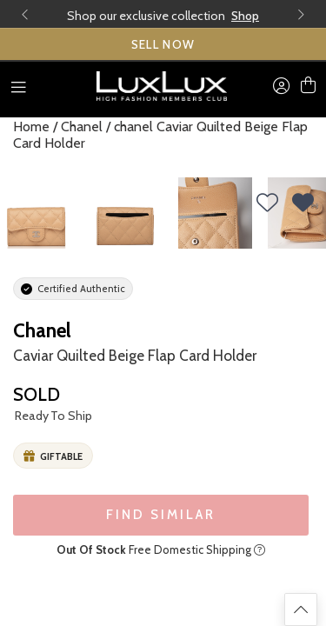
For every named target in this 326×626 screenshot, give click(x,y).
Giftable (53, 456)
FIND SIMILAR (161, 515)
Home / (35, 126)
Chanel (82, 126)
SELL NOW (163, 44)
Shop (245, 15)
